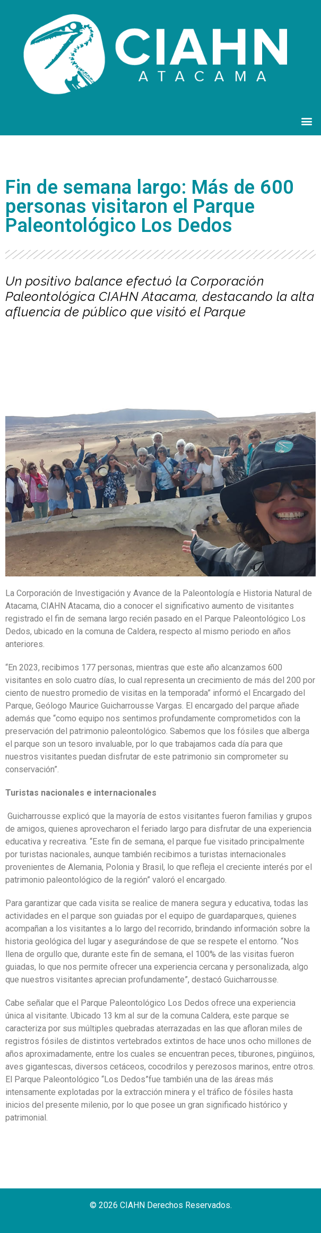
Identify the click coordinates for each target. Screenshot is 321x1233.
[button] (307, 121)
